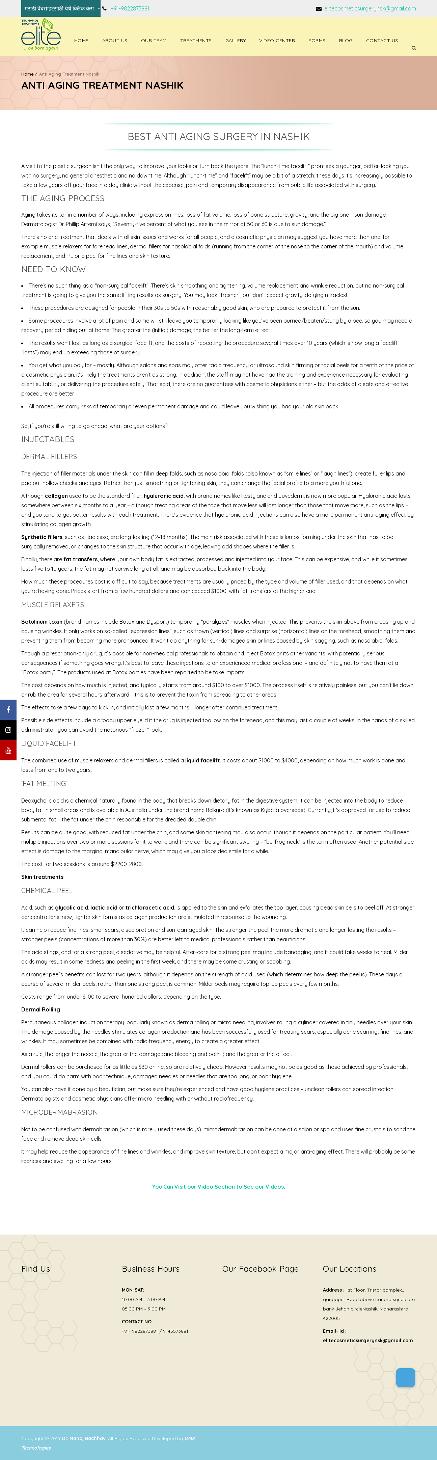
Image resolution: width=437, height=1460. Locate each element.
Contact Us (382, 40)
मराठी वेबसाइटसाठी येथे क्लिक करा (59, 8)
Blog (346, 40)
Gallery (235, 40)
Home (81, 40)
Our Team (154, 40)
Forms (317, 40)
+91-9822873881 (130, 8)
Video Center (277, 40)
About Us (115, 40)
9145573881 (175, 1331)
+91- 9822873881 (140, 1331)
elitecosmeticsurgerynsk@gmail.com (369, 8)
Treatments (196, 40)
